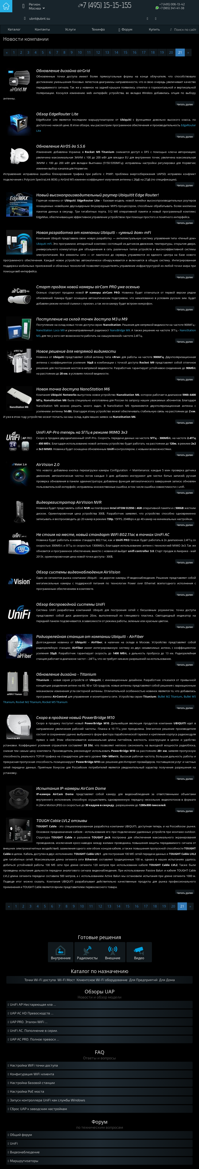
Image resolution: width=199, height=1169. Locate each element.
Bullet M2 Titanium (170, 696)
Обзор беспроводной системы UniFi (70, 604)
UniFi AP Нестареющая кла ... (31, 1004)
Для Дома (167, 980)
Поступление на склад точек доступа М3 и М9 (82, 319)
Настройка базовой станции (31, 1083)
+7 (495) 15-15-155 (105, 6)
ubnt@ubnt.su (39, 18)
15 (125, 52)
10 (80, 52)
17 (144, 52)
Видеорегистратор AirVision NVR (69, 502)
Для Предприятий (143, 980)
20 (171, 52)
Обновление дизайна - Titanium (66, 674)
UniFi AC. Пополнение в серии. (32, 1030)
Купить (154, 29)
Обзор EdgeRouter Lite (57, 114)
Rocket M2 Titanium (28, 702)
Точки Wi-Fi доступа (40, 980)
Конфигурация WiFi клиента (30, 1074)
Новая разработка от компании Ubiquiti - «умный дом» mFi (93, 232)
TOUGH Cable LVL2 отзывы (61, 820)
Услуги (70, 29)
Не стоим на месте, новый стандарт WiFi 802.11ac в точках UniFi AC (103, 534)
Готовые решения (99, 937)
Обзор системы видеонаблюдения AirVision (78, 572)
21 (180, 52)
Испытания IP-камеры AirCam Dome (71, 788)
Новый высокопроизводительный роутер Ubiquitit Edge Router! (97, 195)
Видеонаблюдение (23, 1152)
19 (162, 52)
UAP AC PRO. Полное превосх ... (33, 1039)
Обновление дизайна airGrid (63, 71)
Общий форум (19, 1135)
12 (98, 52)
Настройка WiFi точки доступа (32, 1065)
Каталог (14, 29)
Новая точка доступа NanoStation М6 (73, 389)
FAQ (99, 1052)
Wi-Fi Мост (66, 980)
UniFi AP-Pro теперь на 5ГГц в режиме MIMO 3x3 (81, 432)
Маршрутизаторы (22, 1161)
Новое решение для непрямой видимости (76, 351)
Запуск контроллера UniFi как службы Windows (46, 1100)
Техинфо (98, 29)
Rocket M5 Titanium (54, 702)
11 (89, 52)
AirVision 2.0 (48, 464)
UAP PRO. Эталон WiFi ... (27, 1022)
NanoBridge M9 (120, 330)
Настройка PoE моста (25, 1091)
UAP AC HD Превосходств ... (30, 1013)
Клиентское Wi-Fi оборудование (102, 980)
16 (134, 52)
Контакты (42, 29)
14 (116, 52)
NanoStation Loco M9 (50, 330)
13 (107, 52)
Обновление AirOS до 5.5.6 (60, 146)
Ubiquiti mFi (44, 244)
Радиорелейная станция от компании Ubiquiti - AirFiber (90, 636)
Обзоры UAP (100, 991)
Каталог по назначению (99, 971)
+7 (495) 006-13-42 (172, 4)
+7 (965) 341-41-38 (171, 8)
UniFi (12, 1143)
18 (153, 52)
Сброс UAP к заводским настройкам (37, 1109)
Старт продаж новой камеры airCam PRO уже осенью (88, 287)
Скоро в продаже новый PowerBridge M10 (75, 717)
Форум (127, 29)
